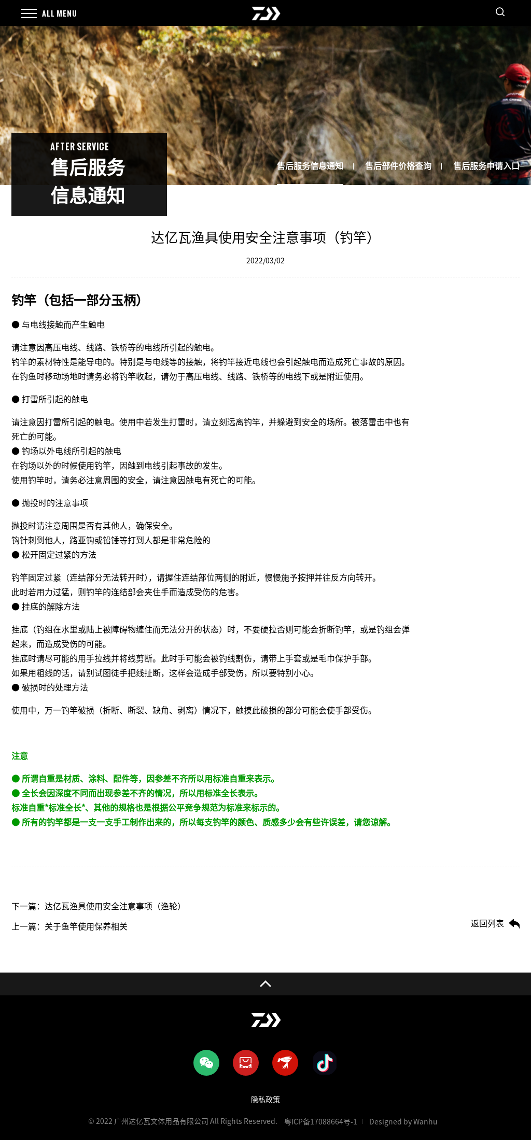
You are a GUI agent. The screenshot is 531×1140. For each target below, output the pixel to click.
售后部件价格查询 (398, 166)
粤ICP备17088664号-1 (320, 1121)
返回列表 (487, 923)
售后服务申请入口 (486, 166)
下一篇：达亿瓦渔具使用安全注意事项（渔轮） (98, 906)
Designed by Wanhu (403, 1121)
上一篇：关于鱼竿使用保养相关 (69, 926)
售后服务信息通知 (310, 166)
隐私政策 (265, 1099)
